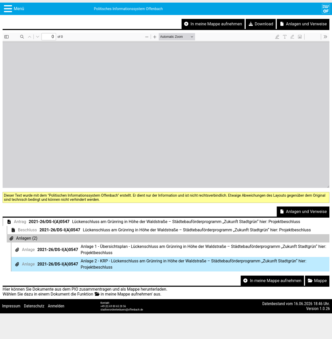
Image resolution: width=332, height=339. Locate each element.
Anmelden (56, 306)
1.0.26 (325, 308)
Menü (19, 8)
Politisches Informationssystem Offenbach (128, 9)
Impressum (11, 306)
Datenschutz (34, 306)
